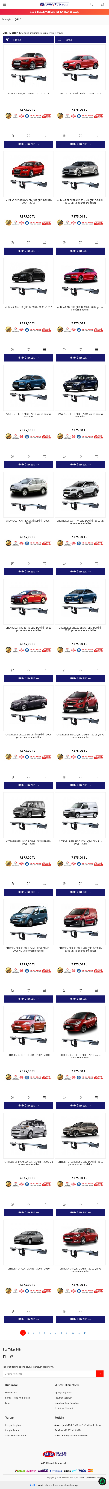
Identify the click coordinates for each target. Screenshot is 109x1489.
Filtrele (13, 40)
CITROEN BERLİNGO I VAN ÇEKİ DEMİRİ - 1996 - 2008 (80, 842)
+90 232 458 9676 (67, 1429)
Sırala (65, 40)
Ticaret (36, 1484)
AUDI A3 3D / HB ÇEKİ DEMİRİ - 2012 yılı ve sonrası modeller (80, 308)
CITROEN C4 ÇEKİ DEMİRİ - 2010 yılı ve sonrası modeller (80, 1269)
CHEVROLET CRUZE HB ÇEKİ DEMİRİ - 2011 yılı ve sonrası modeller (28, 628)
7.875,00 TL (29, 108)
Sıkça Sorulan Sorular (15, 1435)
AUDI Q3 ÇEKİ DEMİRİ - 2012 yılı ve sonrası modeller (28, 415)
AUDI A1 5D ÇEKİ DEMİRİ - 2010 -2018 (80, 93)
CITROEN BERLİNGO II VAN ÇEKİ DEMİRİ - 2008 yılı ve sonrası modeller (80, 949)
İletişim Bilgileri (13, 1424)
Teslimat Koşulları (63, 1397)
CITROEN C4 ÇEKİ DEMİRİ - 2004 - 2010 (29, 1268)
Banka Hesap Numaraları (17, 1397)
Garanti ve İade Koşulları (66, 1402)
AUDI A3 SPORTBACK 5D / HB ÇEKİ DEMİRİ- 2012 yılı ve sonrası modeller (80, 201)
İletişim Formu (12, 1429)
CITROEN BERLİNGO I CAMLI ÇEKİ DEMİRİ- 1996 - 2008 (28, 842)
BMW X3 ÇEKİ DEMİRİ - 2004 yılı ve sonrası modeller (80, 415)
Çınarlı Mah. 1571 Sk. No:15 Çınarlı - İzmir (77, 1424)
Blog (7, 1402)
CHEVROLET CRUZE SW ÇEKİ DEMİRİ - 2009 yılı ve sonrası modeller (28, 735)
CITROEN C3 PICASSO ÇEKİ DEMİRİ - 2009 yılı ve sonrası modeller (28, 1162)
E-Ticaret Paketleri (53, 1484)
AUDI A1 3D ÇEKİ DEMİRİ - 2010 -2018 (28, 93)
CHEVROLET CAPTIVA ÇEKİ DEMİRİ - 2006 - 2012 (28, 522)
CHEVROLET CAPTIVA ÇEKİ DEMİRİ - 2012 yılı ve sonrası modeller (80, 522)
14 (85, 1332)
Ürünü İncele (28, 144)
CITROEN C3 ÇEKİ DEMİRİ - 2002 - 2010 (29, 1054)
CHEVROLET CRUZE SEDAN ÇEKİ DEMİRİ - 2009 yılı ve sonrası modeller (80, 628)
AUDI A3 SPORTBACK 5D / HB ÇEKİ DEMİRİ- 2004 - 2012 (28, 201)
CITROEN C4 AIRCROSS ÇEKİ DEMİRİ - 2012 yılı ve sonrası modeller (80, 1162)
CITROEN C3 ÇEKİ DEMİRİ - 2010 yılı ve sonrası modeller (80, 1056)
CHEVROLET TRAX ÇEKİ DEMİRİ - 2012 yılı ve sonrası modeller (80, 735)
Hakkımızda (11, 1392)
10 (73, 1332)
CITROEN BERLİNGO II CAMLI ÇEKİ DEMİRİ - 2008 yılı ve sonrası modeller (29, 949)
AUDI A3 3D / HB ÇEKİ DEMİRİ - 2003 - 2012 (28, 307)
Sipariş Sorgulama (63, 1392)
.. (79, 1332)
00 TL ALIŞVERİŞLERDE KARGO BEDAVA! (56, 12)
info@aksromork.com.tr (71, 1435)
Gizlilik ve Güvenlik (63, 1407)
